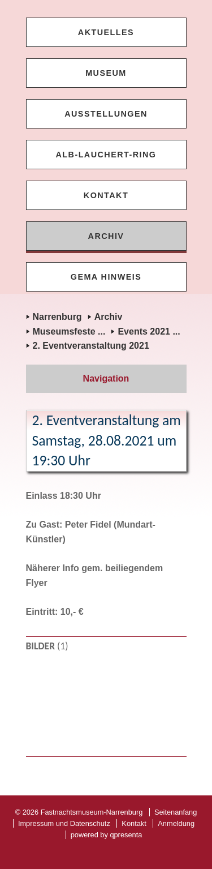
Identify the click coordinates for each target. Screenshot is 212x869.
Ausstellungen (106, 113)
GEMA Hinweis (106, 276)
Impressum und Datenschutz (64, 823)
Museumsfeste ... (69, 331)
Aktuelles (106, 32)
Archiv (106, 236)
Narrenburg (57, 317)
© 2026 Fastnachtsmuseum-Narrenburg (79, 812)
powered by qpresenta (106, 835)
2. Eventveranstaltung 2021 (91, 345)
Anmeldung (176, 823)
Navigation (106, 378)
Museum (106, 73)
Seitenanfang (175, 812)
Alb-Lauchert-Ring (106, 154)
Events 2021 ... (149, 331)
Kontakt (106, 195)
